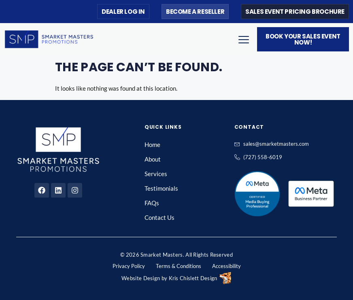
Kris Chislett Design (193, 278)
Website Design (140, 278)
